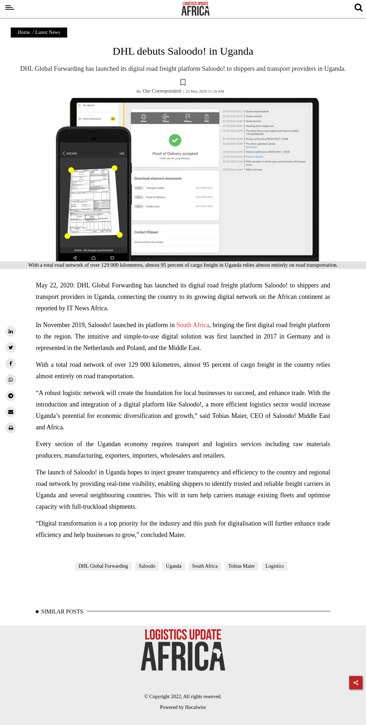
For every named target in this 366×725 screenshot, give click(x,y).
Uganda (174, 566)
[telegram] (10, 395)
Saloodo (147, 566)
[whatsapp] (10, 379)
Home (24, 32)
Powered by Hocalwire (183, 707)
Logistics (275, 566)
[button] (183, 83)
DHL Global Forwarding (103, 566)
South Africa (193, 325)
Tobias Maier (241, 566)
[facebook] (10, 363)
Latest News (47, 32)
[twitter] (10, 347)
